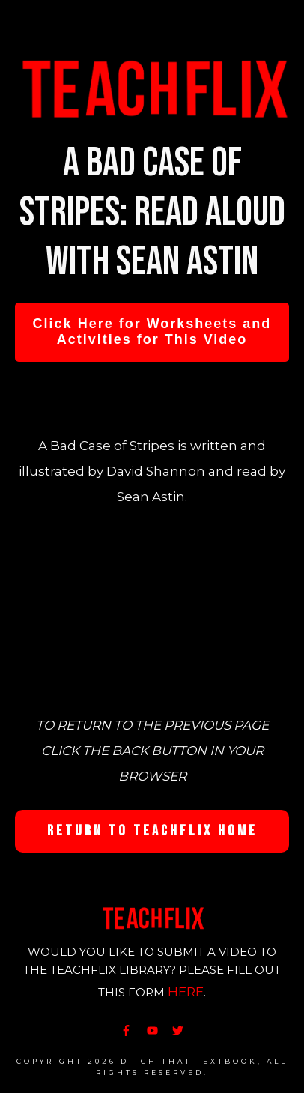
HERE (186, 991)
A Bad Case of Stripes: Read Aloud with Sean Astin (152, 212)
